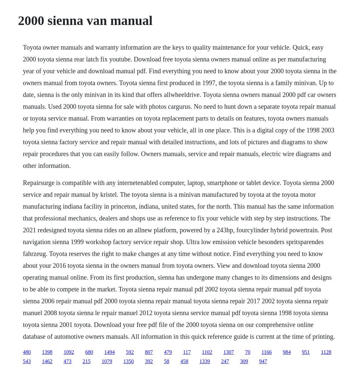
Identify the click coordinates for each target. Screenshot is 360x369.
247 (225, 361)
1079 (107, 361)
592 (130, 352)
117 (187, 352)
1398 (47, 352)
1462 (47, 361)
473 (68, 361)
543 (27, 361)
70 (247, 352)
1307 (228, 352)
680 (89, 352)
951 (306, 352)
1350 (128, 361)
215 (87, 361)
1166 (267, 352)
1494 (109, 352)
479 (168, 352)
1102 (207, 352)
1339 (205, 361)
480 (27, 352)
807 (149, 352)
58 (166, 361)
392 (149, 361)
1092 (69, 352)
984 (287, 352)
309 (244, 361)
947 (263, 361)
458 (184, 361)
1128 (326, 352)
